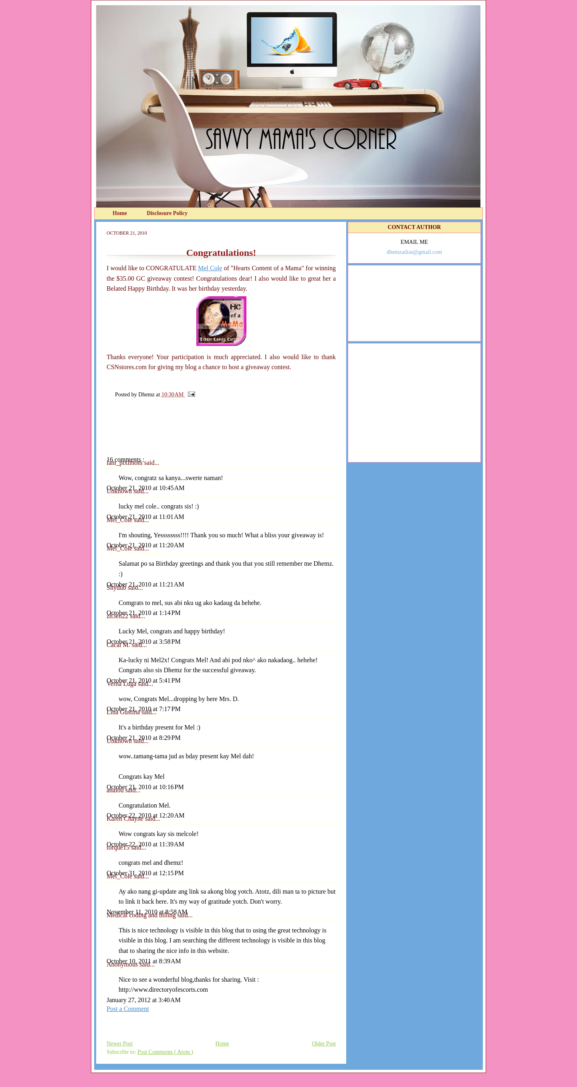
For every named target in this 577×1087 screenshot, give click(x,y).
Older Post (324, 1044)
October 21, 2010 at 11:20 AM (145, 545)
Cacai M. (119, 644)
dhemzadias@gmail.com (414, 252)
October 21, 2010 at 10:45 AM (145, 487)
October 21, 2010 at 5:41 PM (144, 680)
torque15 (119, 847)
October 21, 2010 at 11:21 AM (145, 584)
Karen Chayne (126, 818)
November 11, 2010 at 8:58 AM (147, 911)
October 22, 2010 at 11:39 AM (145, 844)
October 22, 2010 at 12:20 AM (145, 815)
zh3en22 (118, 616)
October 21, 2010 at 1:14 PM (144, 612)
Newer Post (120, 1044)
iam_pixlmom (125, 462)
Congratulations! (221, 252)
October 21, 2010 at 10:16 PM (145, 787)
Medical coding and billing (142, 915)
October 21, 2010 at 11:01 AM (145, 516)
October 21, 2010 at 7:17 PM (144, 708)
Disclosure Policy (167, 213)
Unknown (120, 491)
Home (120, 213)
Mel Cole (210, 268)
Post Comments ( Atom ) (165, 1052)
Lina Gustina (124, 712)
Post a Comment (128, 1008)
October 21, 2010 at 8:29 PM (144, 737)
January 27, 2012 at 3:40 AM (144, 1000)
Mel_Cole (120, 519)
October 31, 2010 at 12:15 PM (145, 873)
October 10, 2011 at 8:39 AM (144, 961)
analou (116, 790)
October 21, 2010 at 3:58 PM (144, 641)
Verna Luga (122, 683)
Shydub (117, 587)
